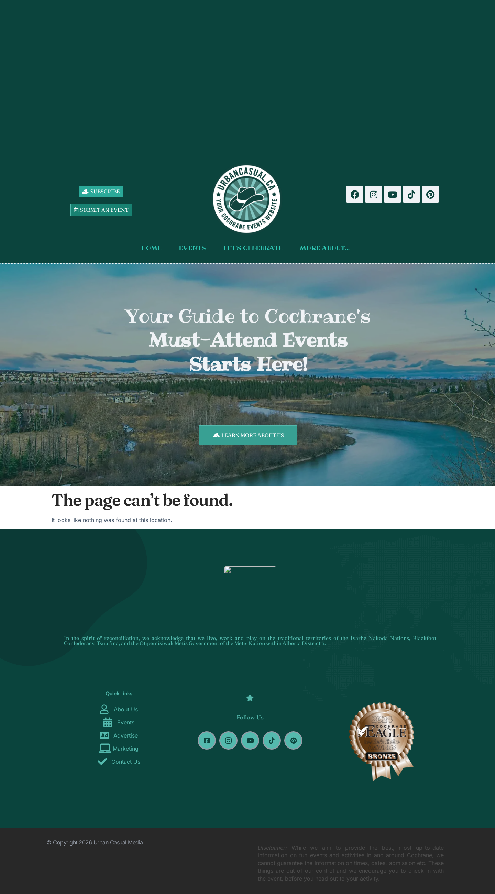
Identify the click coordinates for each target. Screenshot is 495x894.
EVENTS (194, 247)
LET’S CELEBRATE (254, 247)
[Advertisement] (248, 79)
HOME (153, 247)
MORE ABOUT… (326, 247)
